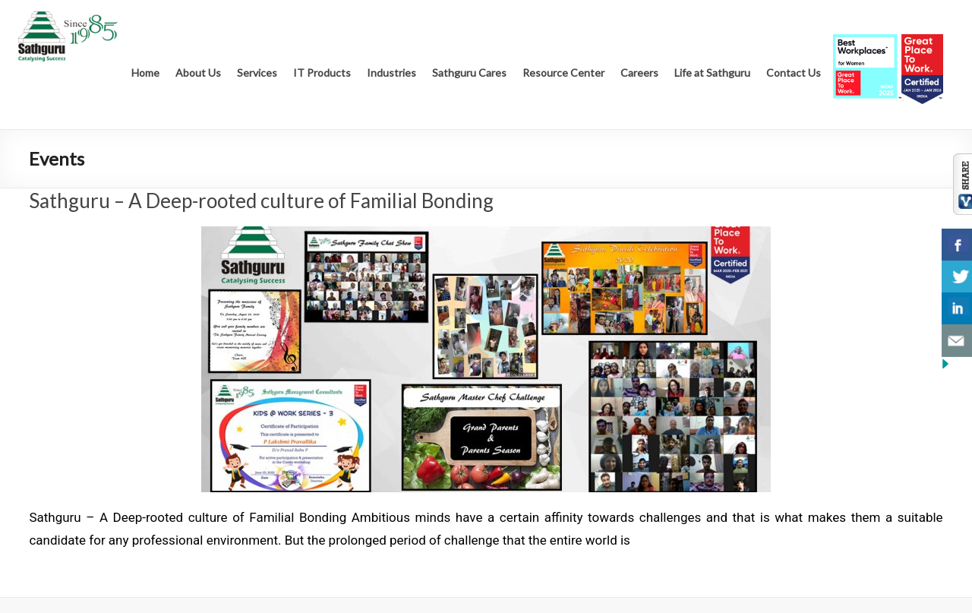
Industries (391, 72)
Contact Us (793, 72)
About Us (198, 72)
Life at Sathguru (712, 72)
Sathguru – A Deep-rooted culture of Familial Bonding (261, 200)
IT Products (322, 72)
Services (257, 72)
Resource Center (563, 72)
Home (145, 72)
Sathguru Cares (469, 72)
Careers (639, 72)
